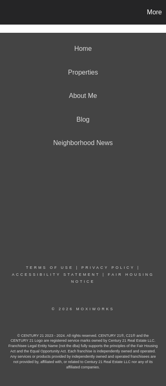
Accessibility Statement (56, 274)
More (154, 12)
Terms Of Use (50, 268)
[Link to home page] (7, 12)
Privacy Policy (108, 268)
